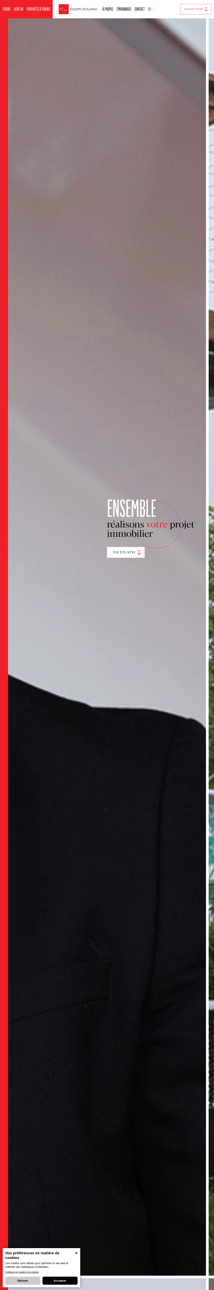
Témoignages (123, 9)
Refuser (23, 1280)
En (149, 9)
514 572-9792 (195, 9)
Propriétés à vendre (38, 9)
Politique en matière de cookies (22, 1272)
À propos (107, 9)
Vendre (7, 9)
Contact (140, 9)
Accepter (60, 1280)
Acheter (18, 9)
